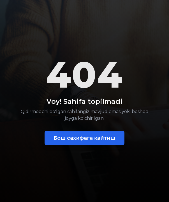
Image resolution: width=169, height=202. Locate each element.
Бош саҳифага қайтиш (84, 138)
